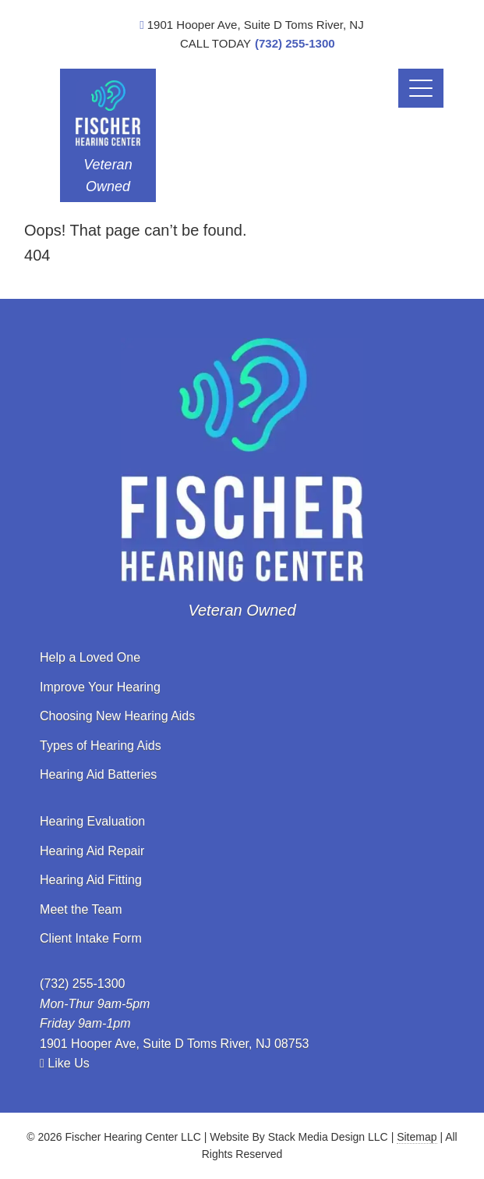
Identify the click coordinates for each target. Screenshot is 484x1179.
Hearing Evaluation (92, 821)
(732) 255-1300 (295, 43)
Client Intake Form (91, 938)
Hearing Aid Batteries (98, 774)
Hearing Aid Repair (92, 851)
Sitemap (416, 1137)
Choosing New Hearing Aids (117, 716)
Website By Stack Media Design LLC (299, 1137)
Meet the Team (81, 909)
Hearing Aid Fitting (91, 879)
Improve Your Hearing (100, 687)
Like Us (65, 1063)
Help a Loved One (90, 657)
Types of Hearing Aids (100, 745)
